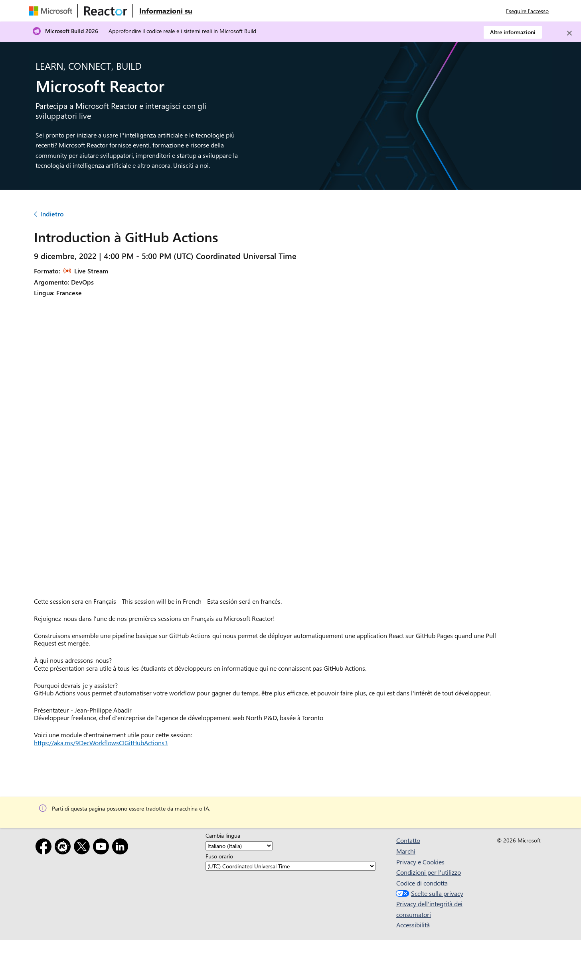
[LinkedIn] (121, 847)
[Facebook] (45, 847)
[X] (83, 847)
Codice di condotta (422, 883)
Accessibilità (413, 925)
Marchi (405, 851)
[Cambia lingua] (239, 845)
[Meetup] (64, 847)
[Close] (569, 33)
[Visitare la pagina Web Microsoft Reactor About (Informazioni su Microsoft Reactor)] (166, 11)
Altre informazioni (513, 32)
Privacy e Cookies (420, 862)
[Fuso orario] (290, 866)
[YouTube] (102, 847)
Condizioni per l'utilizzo (428, 872)
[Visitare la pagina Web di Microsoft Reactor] (105, 11)
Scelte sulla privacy (428, 893)
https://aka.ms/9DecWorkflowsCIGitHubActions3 (101, 742)
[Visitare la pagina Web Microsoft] (52, 11)
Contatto (408, 840)
